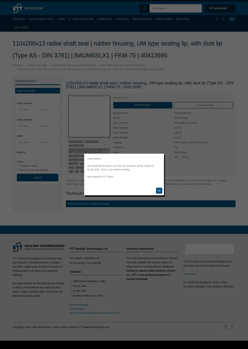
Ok (159, 190)
